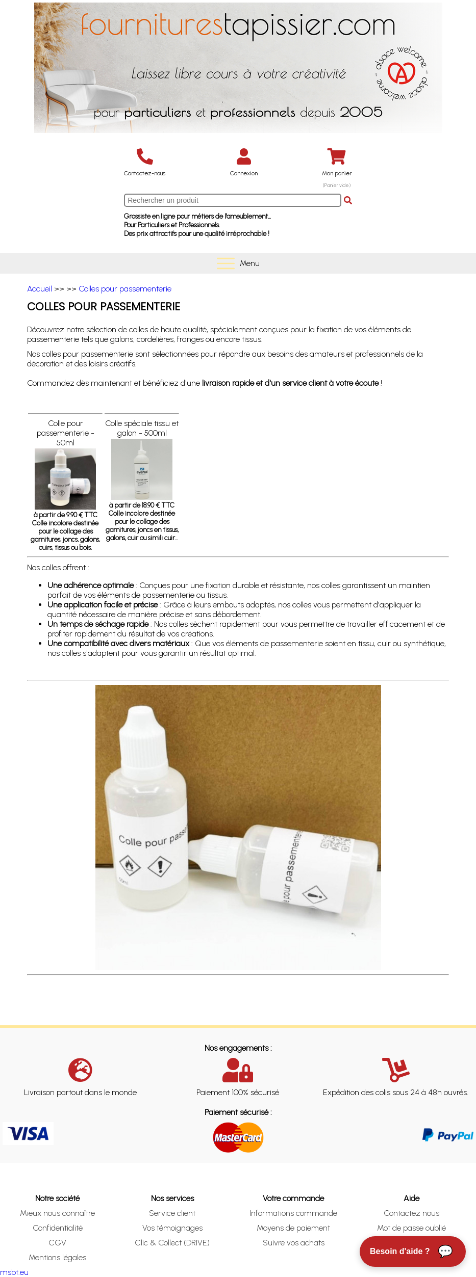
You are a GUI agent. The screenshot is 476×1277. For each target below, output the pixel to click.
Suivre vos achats (293, 1242)
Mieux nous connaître (57, 1213)
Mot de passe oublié (411, 1228)
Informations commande (293, 1213)
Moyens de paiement (293, 1228)
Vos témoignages (172, 1228)
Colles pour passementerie (125, 289)
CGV (57, 1242)
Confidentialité (58, 1228)
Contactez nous (411, 1213)
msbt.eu (14, 1272)
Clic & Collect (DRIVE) (172, 1242)
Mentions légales (57, 1257)
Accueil (39, 289)
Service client (172, 1213)
